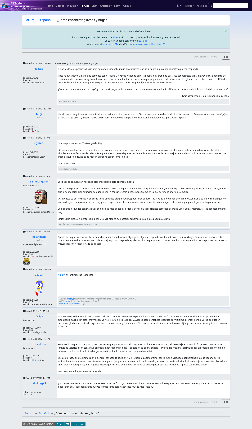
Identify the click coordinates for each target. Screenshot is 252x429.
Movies (71, 6)
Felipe (39, 316)
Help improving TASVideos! (70, 303)
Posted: (37, 63)
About (127, 6)
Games (60, 6)
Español (46, 20)
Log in (201, 6)
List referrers (78, 424)
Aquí (60, 274)
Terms (59, 424)
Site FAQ (117, 37)
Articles (105, 6)
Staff (117, 6)
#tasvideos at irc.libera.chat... (149, 44)
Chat (94, 6)
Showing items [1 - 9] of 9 (205, 56)
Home (49, 6)
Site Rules (142, 40)
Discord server (108, 44)
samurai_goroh (39, 181)
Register (189, 6)
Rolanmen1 (39, 236)
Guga (39, 114)
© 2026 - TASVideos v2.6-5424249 (38, 424)
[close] (225, 31)
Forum (85, 6)
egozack (39, 68)
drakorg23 (39, 383)
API (67, 424)
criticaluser (39, 344)
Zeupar (39, 274)
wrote (69, 298)
